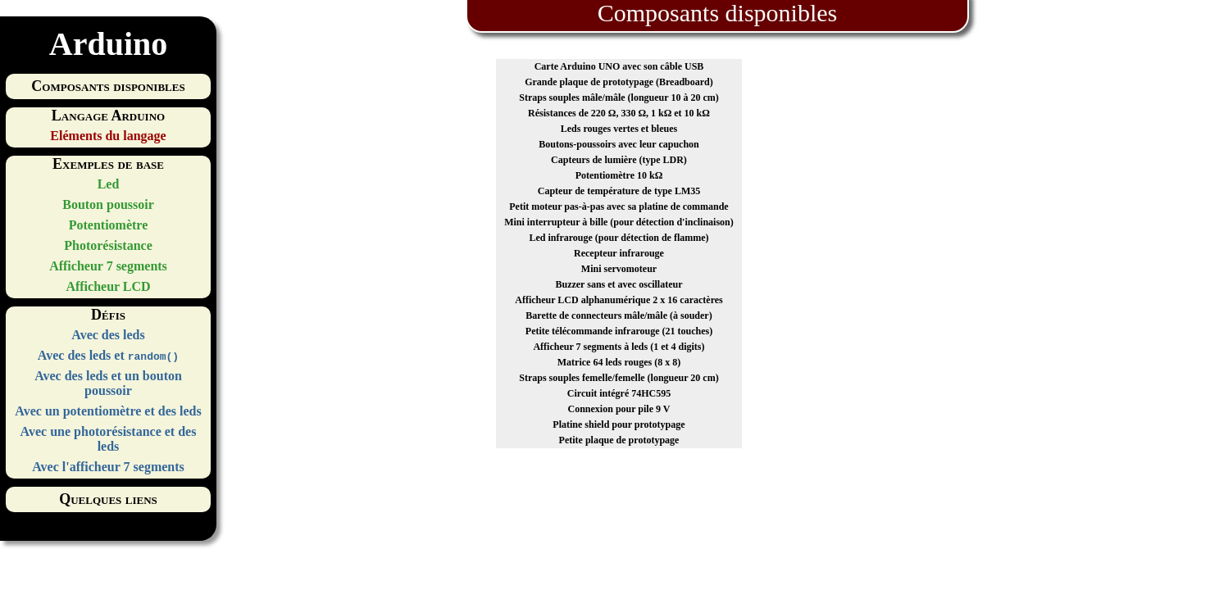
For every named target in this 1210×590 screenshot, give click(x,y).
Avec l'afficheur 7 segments (108, 467)
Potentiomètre (108, 225)
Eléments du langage (108, 136)
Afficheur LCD (108, 286)
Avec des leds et (108, 355)
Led (109, 184)
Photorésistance (108, 245)
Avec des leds (107, 335)
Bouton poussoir (108, 204)
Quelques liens (108, 499)
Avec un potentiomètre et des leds (108, 411)
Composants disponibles (107, 86)
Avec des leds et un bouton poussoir (108, 383)
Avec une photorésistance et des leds (108, 438)
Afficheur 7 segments (108, 266)
